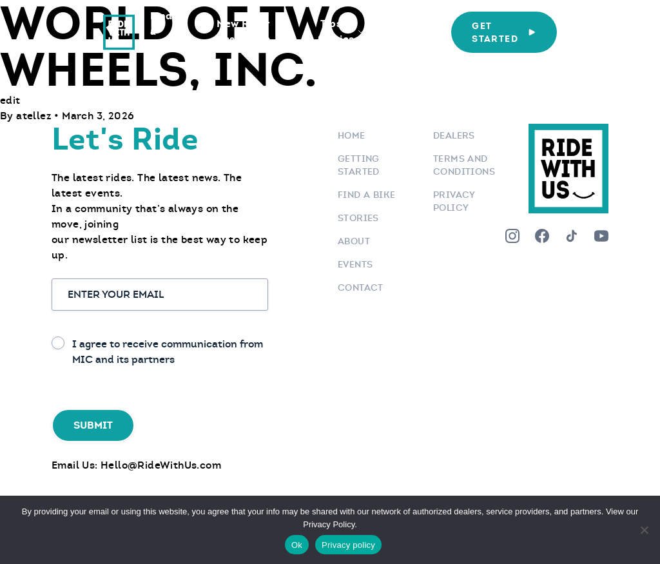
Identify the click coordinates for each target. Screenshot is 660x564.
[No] (643, 529)
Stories (358, 218)
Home (351, 135)
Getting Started (359, 165)
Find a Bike (161, 31)
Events (355, 264)
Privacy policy (348, 545)
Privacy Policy (454, 201)
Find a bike (366, 194)
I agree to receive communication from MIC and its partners (167, 351)
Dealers (454, 135)
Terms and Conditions (464, 165)
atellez (35, 115)
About (354, 241)
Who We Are (406, 31)
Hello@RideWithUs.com (161, 465)
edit (10, 100)
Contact (360, 287)
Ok (296, 545)
